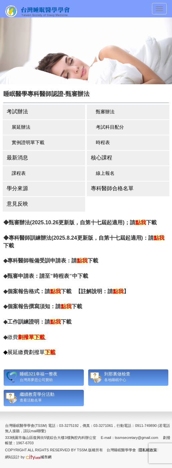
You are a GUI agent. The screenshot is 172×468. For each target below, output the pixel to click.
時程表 (103, 142)
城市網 (38, 457)
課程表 (19, 173)
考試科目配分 (110, 127)
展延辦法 (21, 127)
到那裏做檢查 (117, 373)
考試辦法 (17, 111)
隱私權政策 (148, 450)
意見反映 (17, 204)
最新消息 (17, 157)
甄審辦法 (105, 111)
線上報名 (105, 173)
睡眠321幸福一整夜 (38, 373)
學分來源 (17, 188)
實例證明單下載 (28, 142)
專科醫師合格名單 (112, 188)
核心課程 (101, 157)
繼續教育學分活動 (37, 394)
